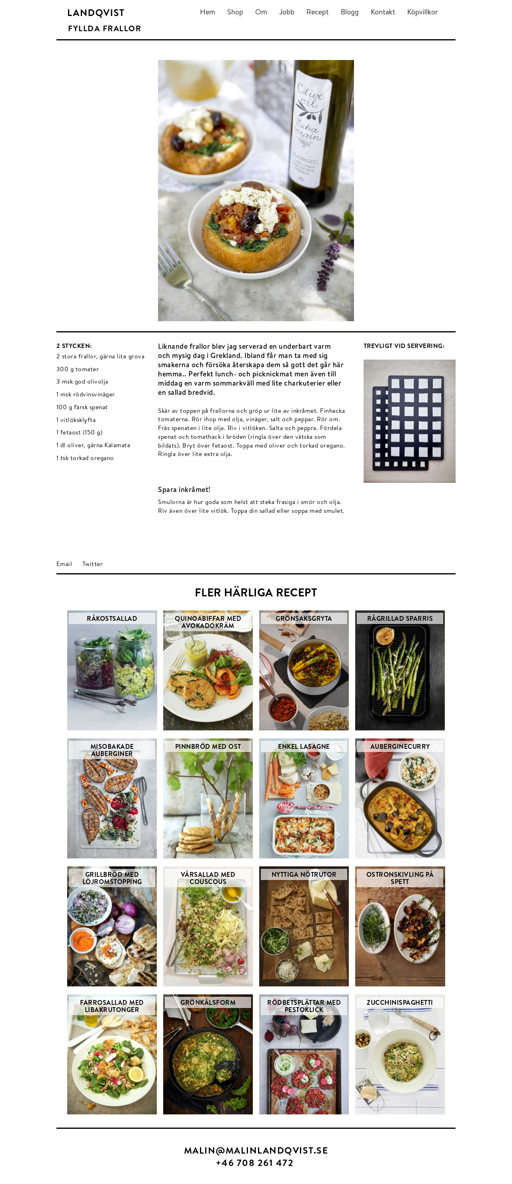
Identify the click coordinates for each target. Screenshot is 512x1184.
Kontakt (383, 12)
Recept (317, 12)
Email (64, 564)
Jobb (286, 12)
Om (261, 12)
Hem (207, 12)
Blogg (350, 12)
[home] (96, 13)
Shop (235, 12)
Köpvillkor (422, 12)
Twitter (92, 564)
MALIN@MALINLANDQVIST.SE (256, 1150)
